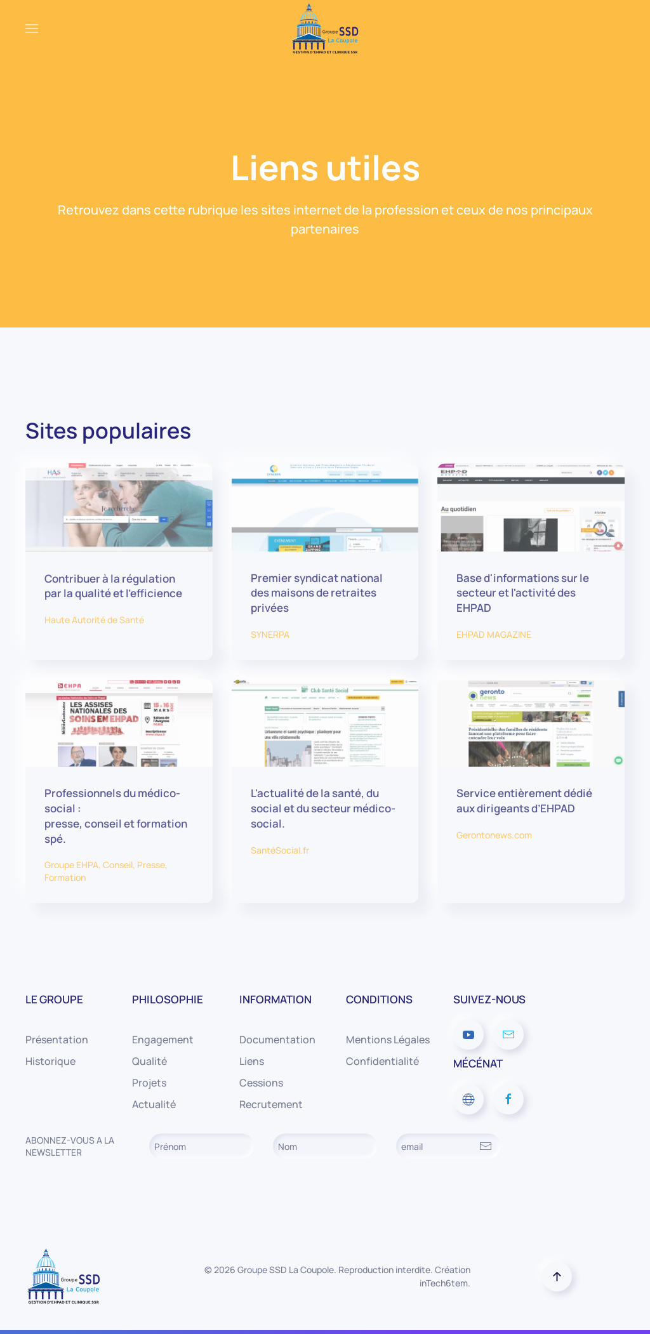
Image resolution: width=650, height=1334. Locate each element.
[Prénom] (201, 1146)
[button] (31, 28)
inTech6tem (444, 1283)
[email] (448, 1146)
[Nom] (325, 1146)
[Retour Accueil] (325, 28)
